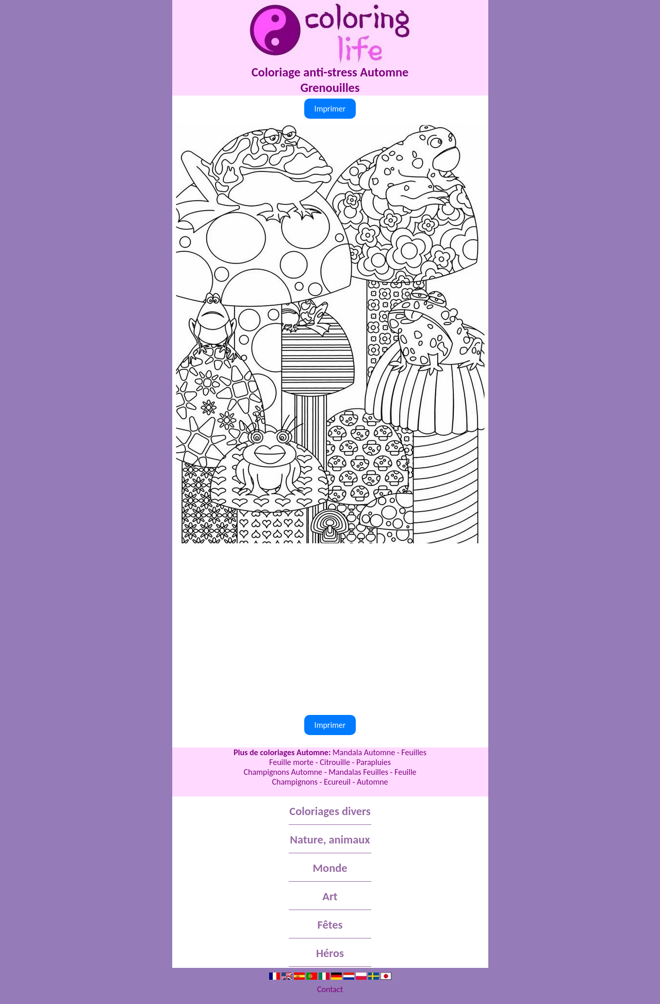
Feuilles (413, 752)
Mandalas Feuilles (358, 772)
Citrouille (335, 762)
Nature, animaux (330, 840)
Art (329, 896)
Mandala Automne (364, 752)
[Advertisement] (330, 624)
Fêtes (330, 925)
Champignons (295, 782)
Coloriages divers (329, 811)
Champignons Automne (282, 772)
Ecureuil (337, 782)
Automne (372, 782)
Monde (330, 868)
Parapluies (373, 762)
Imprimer (330, 109)
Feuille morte (291, 762)
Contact (330, 989)
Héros (330, 953)
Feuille (405, 772)
